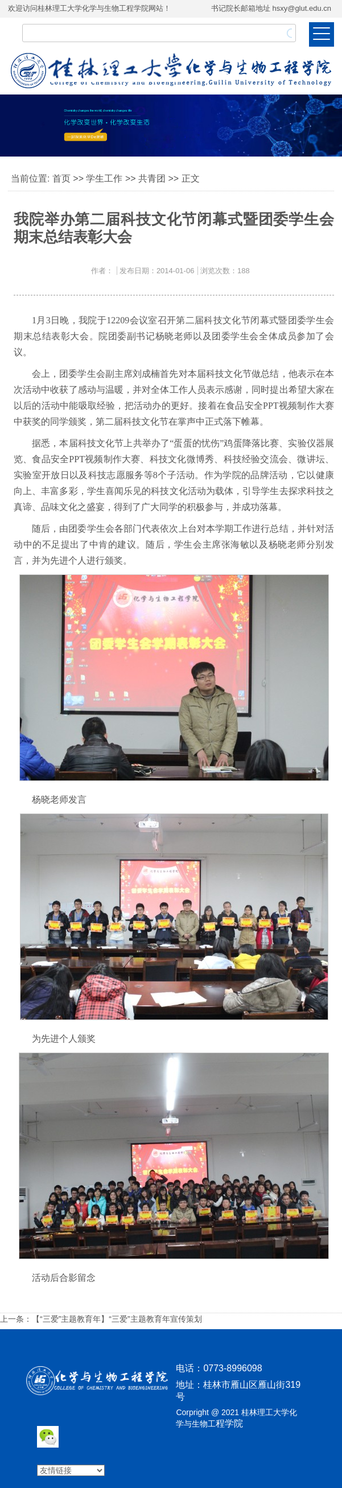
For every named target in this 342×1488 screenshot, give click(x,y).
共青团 (152, 178)
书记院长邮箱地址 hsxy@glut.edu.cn (271, 8)
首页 (61, 178)
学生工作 (104, 178)
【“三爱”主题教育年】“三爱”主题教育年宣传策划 (117, 1318)
